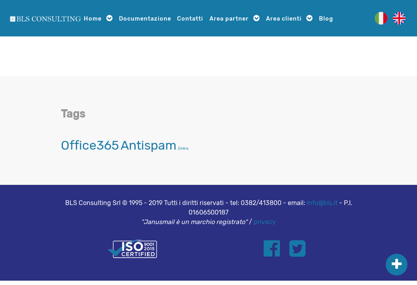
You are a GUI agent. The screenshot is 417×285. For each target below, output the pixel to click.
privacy (265, 222)
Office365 (90, 145)
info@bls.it (322, 203)
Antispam (148, 145)
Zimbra (183, 148)
